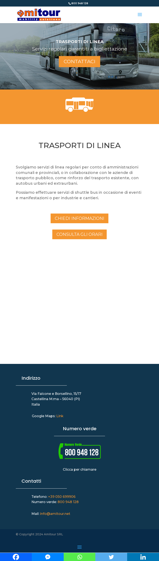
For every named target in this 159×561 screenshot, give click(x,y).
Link (59, 416)
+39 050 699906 (61, 497)
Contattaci (79, 61)
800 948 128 (68, 502)
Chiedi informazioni (79, 218)
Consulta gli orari (79, 234)
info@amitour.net (55, 514)
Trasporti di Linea (80, 41)
